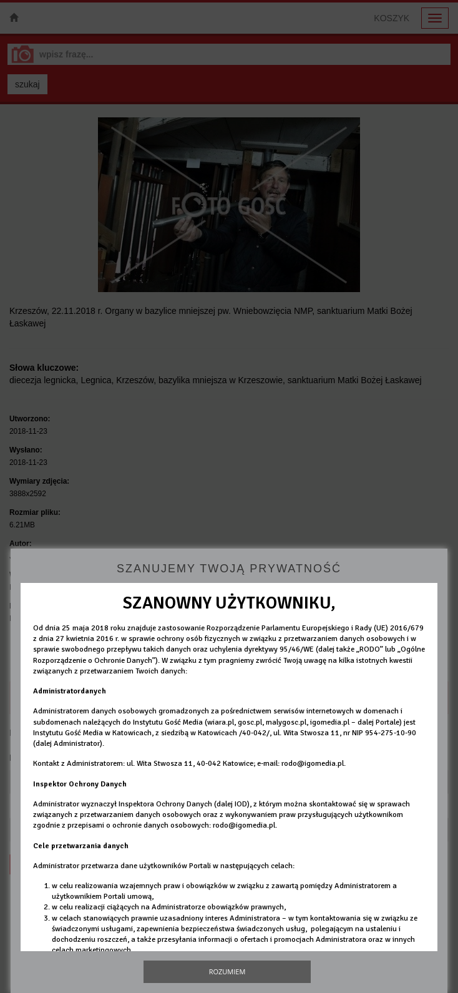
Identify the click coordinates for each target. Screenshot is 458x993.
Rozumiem (227, 971)
